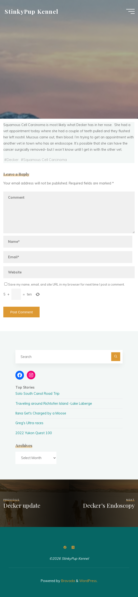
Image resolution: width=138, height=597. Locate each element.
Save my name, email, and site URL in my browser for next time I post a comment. (64, 284)
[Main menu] (130, 11)
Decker (12, 159)
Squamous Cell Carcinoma (45, 159)
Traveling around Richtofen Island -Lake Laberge (53, 403)
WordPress (88, 581)
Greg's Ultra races (29, 423)
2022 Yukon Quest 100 (33, 433)
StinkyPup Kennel (31, 11)
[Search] (115, 356)
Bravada (67, 581)
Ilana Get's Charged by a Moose (40, 413)
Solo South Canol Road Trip (37, 393)
